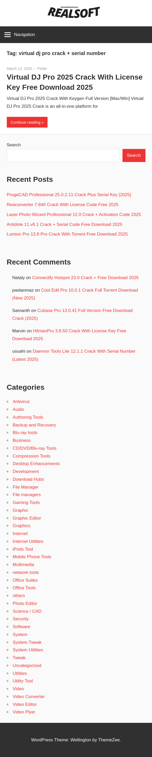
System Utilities (28, 649)
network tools (26, 572)
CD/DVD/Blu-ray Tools (35, 448)
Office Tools (24, 587)
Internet (20, 533)
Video (18, 688)
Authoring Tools (28, 417)
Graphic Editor (27, 518)
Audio (18, 409)
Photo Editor (25, 603)
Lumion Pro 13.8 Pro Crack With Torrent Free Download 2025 (67, 234)
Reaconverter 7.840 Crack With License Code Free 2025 (63, 204)
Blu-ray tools (25, 432)
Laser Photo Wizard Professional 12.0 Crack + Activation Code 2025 (74, 214)
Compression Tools (31, 456)
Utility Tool (23, 680)
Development (26, 471)
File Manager (26, 487)
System (20, 634)
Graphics (22, 525)
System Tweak (27, 642)
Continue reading (25, 122)
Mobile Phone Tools (32, 556)
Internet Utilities (28, 541)
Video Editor (25, 704)
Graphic (20, 510)
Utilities (20, 673)
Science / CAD (27, 611)
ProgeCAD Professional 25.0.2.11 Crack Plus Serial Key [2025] (69, 194)
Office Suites (25, 580)
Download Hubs (28, 479)
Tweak (19, 657)
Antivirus (21, 401)
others (19, 595)
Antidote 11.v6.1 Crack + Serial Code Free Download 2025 (64, 224)
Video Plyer (24, 712)
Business (22, 440)
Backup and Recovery (34, 425)
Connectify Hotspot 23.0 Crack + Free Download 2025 (85, 277)
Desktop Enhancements (36, 463)
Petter (42, 69)
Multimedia (23, 564)
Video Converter (29, 696)
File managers (27, 494)
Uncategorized (27, 665)
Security (21, 618)
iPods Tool (23, 549)
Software (21, 626)
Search (14, 144)
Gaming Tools (26, 502)
